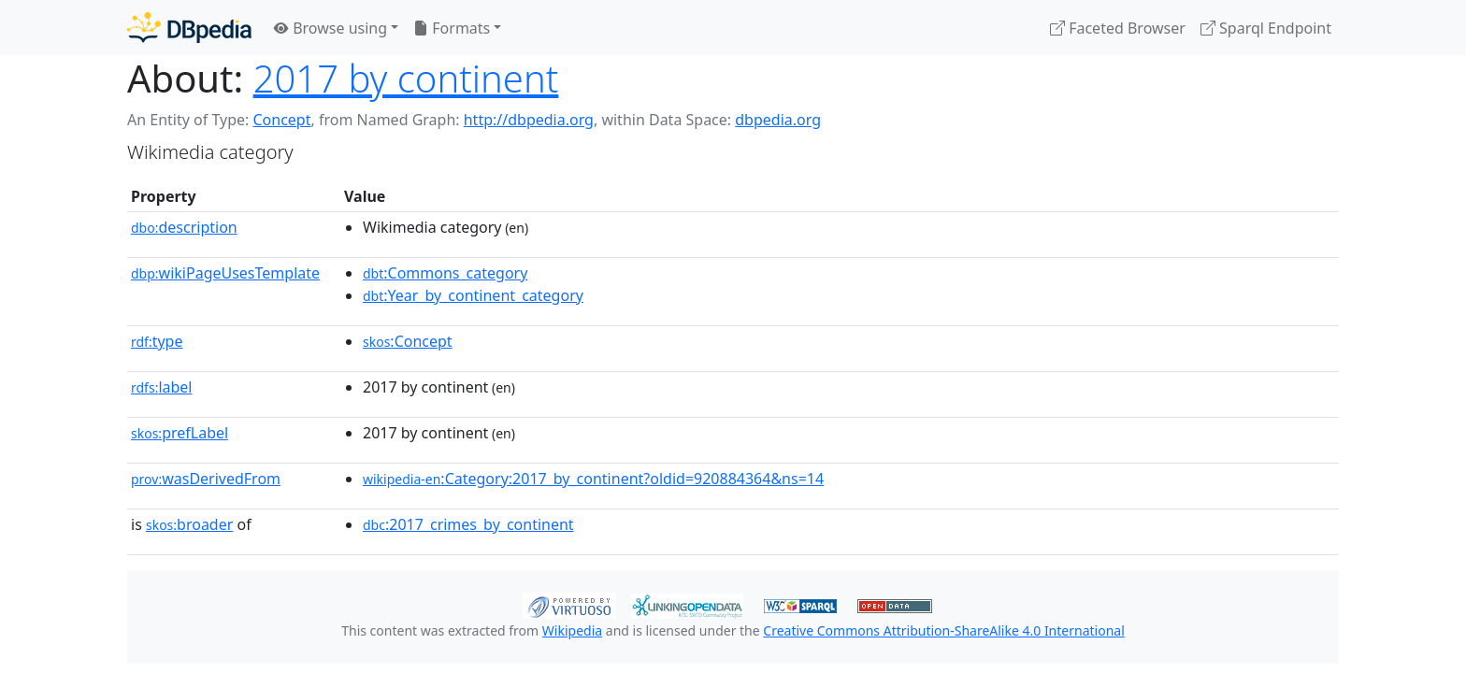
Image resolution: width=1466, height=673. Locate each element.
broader (189, 524)
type (157, 341)
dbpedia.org (778, 119)
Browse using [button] (330, 28)
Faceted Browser (1118, 28)
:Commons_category (445, 273)
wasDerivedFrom (205, 478)
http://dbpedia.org (529, 119)
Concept (281, 119)
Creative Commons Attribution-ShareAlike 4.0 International (943, 630)
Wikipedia (572, 630)
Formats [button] (451, 28)
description (184, 227)
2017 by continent (406, 78)
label (162, 387)
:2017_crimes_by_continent (468, 524)
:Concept (408, 341)
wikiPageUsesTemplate (225, 273)
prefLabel (179, 432)
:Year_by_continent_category (473, 295)
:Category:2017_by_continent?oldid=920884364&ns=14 (593, 478)
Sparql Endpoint (1265, 28)
